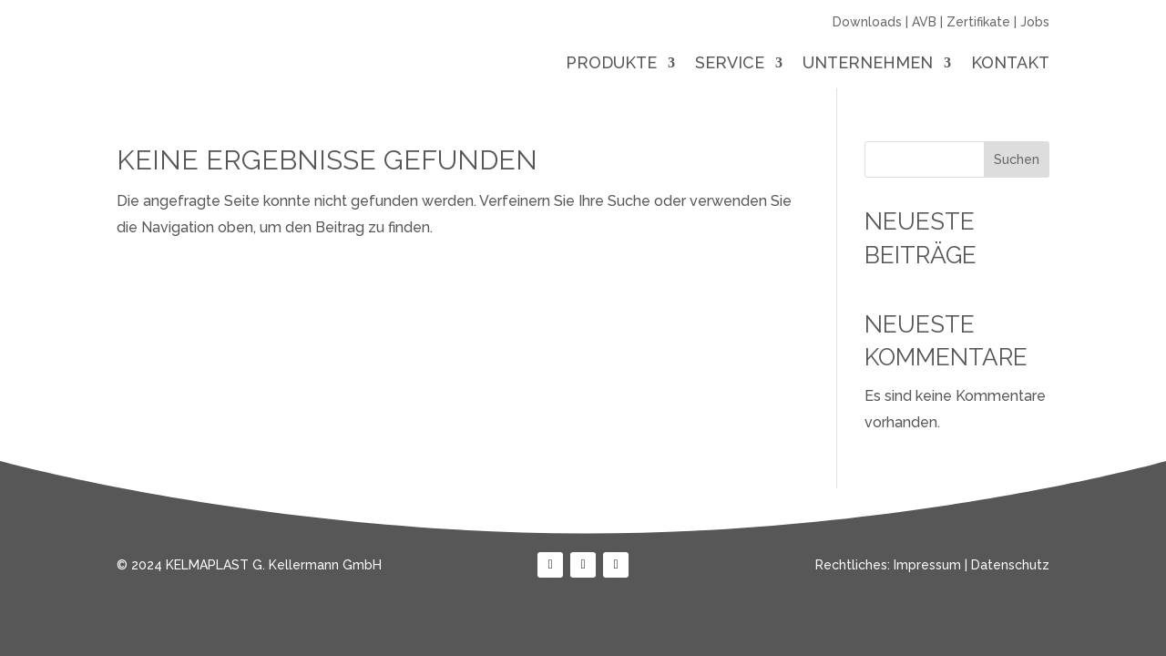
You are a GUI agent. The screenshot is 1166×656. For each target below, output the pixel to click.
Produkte (611, 64)
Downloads (867, 22)
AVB (924, 22)
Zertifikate (978, 22)
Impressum (927, 565)
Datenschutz (1010, 565)
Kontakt (1010, 64)
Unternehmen (868, 64)
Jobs (1034, 22)
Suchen (1016, 159)
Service (729, 64)
